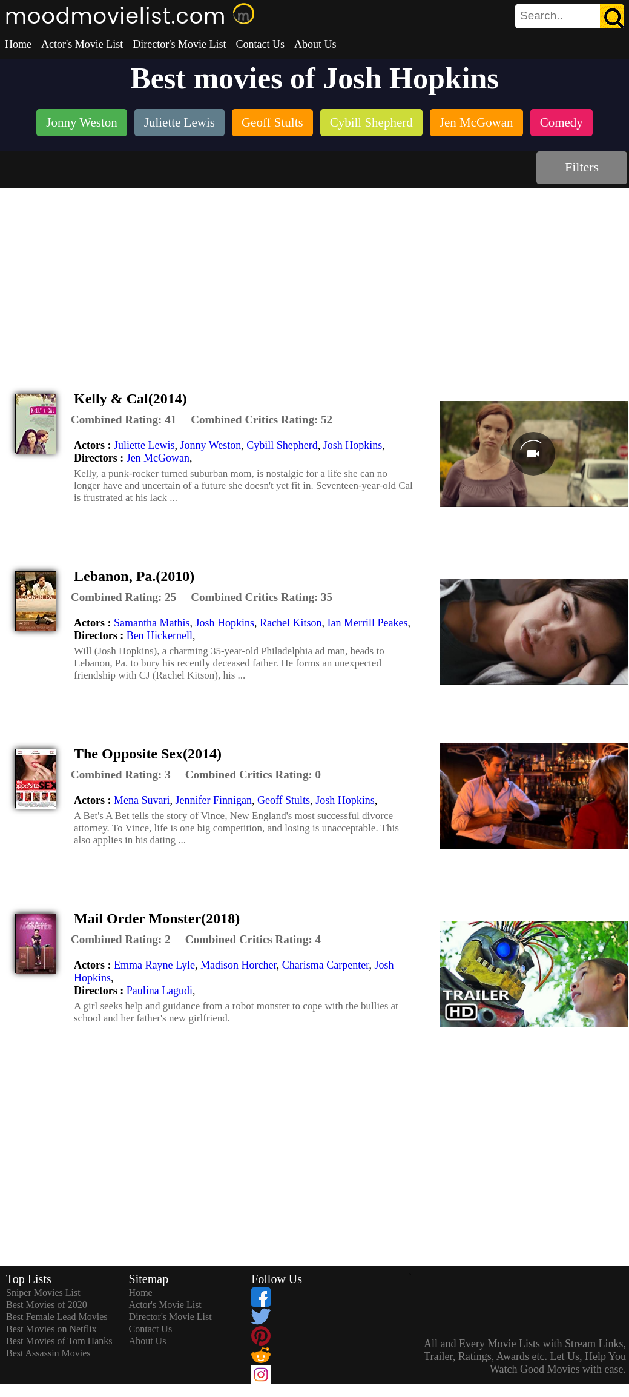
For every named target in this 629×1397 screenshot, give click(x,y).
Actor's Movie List (82, 44)
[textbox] (542, 15)
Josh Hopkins (353, 445)
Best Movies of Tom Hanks (59, 1341)
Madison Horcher (238, 965)
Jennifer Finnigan (213, 800)
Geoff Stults (283, 800)
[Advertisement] (314, 278)
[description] (123, 419)
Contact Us (260, 44)
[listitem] (81, 124)
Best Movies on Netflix (51, 1329)
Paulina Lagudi (160, 990)
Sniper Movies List (43, 1292)
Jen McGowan (158, 458)
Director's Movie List (179, 44)
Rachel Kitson (290, 623)
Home (18, 44)
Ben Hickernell (160, 635)
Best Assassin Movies (48, 1353)
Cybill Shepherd (282, 445)
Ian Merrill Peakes (367, 623)
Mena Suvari (142, 800)
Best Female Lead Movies (57, 1317)
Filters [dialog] (582, 166)
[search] (569, 16)
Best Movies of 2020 (46, 1304)
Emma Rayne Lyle (154, 965)
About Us (315, 44)
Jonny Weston (210, 445)
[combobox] (542, 15)
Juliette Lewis (144, 445)
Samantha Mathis (151, 623)
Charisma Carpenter (325, 965)
